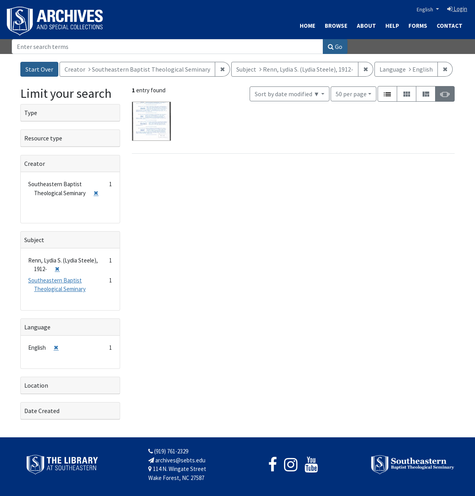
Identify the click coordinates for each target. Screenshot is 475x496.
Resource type (43, 138)
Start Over (39, 69)
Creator (34, 163)
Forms (417, 25)
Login (457, 9)
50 (351, 93)
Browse (336, 25)
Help (392, 25)
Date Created (41, 411)
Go (335, 46)
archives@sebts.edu (176, 460)
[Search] (167, 46)
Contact (449, 25)
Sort (287, 94)
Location (36, 385)
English (425, 9)
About (366, 25)
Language (37, 327)
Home (307, 25)
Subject (34, 240)
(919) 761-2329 (168, 451)
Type (30, 113)
